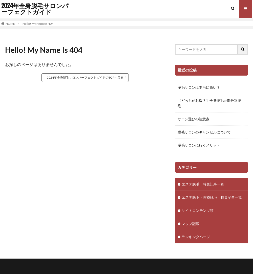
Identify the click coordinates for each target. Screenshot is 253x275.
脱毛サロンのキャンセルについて (204, 132)
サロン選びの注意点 (193, 119)
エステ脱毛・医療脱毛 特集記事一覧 (212, 197)
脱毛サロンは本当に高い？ (199, 87)
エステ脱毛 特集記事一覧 (203, 184)
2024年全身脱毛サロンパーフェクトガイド (35, 9)
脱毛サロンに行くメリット (199, 145)
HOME (10, 24)
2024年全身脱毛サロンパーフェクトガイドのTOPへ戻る (85, 77)
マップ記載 (190, 223)
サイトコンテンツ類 (198, 210)
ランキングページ (196, 237)
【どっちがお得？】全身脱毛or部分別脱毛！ (209, 103)
